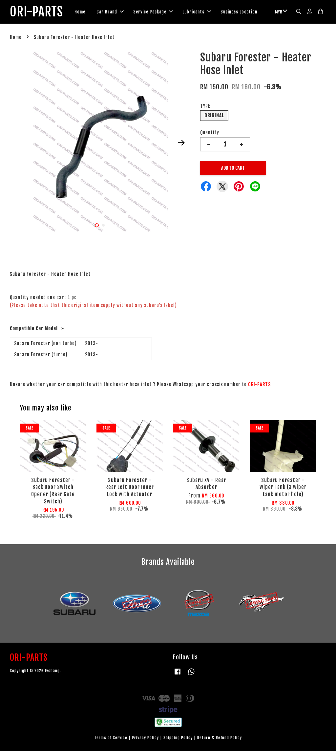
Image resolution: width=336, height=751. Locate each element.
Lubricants (196, 11)
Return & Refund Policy (219, 737)
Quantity (209, 132)
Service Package (153, 11)
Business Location (238, 11)
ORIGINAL (214, 115)
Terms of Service (110, 737)
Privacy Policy (145, 737)
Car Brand (110, 11)
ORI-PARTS (36, 11)
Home (79, 11)
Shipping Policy (178, 737)
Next (181, 142)
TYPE (205, 106)
